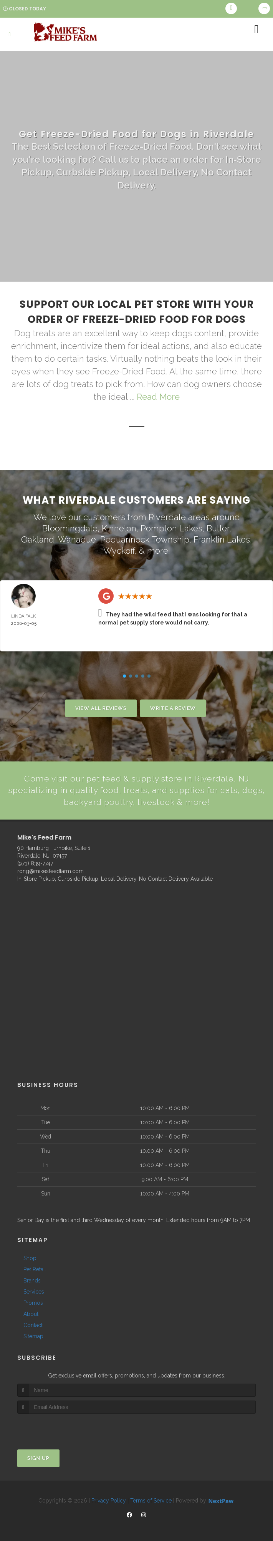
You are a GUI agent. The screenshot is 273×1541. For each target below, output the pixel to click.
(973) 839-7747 (35, 863)
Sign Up (38, 1458)
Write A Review (173, 707)
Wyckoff (119, 550)
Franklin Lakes (222, 539)
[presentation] (58, 1428)
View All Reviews (101, 707)
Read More (158, 397)
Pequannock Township (144, 539)
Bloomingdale (70, 528)
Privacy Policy (108, 1501)
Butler (218, 528)
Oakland (37, 539)
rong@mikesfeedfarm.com (50, 871)
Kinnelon (119, 528)
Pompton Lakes (171, 528)
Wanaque (77, 539)
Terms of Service (151, 1501)
